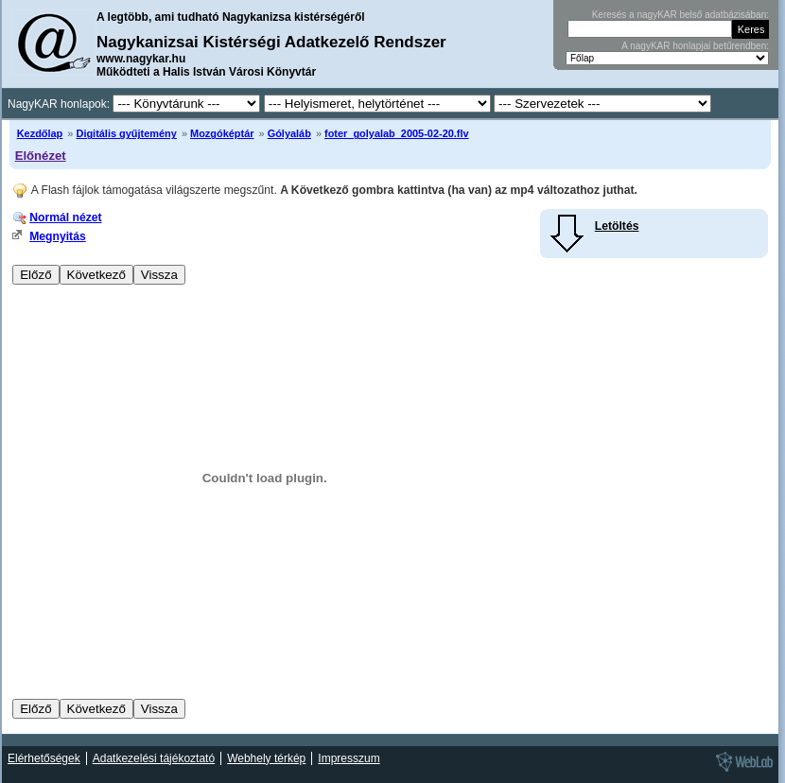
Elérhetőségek (44, 758)
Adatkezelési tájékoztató (154, 758)
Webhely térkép (266, 758)
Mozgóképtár (221, 133)
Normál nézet (65, 217)
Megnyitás (57, 236)
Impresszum (348, 758)
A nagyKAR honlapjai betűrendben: (695, 46)
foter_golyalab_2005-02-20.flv (396, 133)
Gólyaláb (289, 133)
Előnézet (40, 155)
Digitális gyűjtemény (126, 133)
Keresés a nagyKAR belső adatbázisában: (680, 14)
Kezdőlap (40, 133)
